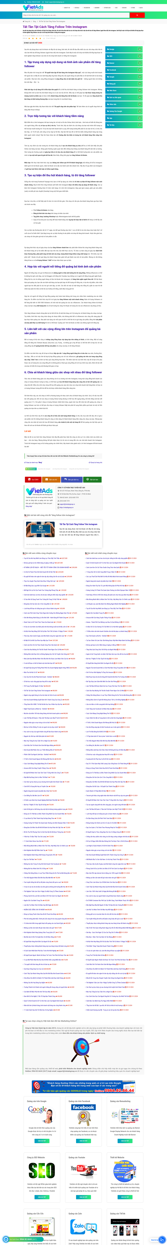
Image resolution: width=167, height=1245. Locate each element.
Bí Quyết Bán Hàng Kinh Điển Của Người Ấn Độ (40, 941)
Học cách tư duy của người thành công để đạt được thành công (45, 732)
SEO (115, 7)
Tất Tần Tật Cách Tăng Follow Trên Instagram (78, 524)
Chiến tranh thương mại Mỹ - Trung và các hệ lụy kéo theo (106, 1010)
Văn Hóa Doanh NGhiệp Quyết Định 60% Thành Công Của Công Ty (46, 700)
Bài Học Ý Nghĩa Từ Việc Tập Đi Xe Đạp (38, 805)
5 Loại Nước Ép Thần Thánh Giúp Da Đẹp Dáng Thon (42, 818)
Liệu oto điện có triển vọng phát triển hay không (104, 704)
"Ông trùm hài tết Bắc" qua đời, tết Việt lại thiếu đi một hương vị (108, 1005)
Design (123, 7)
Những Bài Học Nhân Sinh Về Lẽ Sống (38, 868)
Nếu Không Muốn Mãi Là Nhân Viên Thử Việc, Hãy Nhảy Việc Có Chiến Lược (49, 846)
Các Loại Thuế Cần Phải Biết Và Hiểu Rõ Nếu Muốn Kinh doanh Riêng (110, 576)
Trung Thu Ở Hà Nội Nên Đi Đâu (99, 955)
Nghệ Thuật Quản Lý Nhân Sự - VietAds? (38, 709)
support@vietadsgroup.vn (67, 504)
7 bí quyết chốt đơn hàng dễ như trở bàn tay (39, 964)
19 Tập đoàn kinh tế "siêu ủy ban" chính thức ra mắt (105, 736)
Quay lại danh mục (33, 462)
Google (76, 7)
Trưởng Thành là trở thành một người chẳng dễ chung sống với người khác (48, 987)
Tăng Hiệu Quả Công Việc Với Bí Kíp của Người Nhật (105, 649)
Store (132, 7)
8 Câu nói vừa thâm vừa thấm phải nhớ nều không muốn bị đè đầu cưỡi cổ (49, 627)
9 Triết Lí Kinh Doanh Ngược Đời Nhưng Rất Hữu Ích (42, 759)
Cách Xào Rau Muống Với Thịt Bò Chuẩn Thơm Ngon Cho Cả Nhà (46, 649)
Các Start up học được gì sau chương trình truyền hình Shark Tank (46, 782)
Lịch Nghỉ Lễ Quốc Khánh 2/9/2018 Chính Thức (104, 846)
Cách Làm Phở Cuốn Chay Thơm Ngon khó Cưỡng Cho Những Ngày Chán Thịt (50, 613)
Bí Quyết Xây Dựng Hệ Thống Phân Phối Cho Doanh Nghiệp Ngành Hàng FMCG (50, 668)
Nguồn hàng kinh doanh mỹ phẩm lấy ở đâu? (40, 791)
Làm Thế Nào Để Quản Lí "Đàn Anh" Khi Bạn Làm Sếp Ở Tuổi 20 (45, 718)
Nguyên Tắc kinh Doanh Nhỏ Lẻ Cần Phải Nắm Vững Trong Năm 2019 (110, 668)
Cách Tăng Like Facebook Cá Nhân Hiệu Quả (103, 709)
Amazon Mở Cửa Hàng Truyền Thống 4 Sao (39, 768)
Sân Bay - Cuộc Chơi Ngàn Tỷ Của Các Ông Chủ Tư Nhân (106, 932)
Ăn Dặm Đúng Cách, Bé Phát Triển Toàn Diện (103, 818)
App (109, 118)
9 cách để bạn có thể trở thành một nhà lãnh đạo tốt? (42, 663)
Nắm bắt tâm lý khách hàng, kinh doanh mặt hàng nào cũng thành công (47, 1005)
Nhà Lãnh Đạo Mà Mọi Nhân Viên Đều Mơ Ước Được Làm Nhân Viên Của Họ (49, 659)
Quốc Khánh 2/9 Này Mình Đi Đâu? (100, 791)
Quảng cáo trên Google (36, 1101)
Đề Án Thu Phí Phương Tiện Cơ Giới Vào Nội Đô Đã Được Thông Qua (47, 832)
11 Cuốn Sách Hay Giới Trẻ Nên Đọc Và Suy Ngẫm (41, 1010)
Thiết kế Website (117, 1157)
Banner (96, 7)
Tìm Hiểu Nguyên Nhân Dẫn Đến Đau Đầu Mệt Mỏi (41, 878)
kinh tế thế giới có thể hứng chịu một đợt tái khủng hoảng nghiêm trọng (47, 809)
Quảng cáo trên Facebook (79, 1101)
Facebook (86, 7)
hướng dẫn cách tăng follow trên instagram (79, 469)
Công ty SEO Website (36, 1157)
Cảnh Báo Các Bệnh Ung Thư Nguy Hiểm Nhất (103, 1001)
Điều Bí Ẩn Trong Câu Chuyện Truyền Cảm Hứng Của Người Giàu (108, 978)
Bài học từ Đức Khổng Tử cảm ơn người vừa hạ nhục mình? (44, 727)
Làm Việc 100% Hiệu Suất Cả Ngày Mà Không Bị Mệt (105, 891)
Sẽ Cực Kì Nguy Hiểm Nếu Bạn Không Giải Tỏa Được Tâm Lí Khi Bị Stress (111, 841)
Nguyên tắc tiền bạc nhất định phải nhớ (38, 736)
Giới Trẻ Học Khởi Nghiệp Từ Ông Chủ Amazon (103, 672)
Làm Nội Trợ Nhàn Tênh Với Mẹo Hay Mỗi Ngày (40, 905)
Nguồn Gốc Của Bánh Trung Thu (36, 900)
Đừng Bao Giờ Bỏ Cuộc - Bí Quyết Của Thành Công (104, 786)
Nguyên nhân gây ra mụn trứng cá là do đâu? (40, 722)
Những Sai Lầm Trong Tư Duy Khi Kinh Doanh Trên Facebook (44, 864)
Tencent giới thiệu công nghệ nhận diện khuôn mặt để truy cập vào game (111, 795)
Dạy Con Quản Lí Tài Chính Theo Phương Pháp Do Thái (106, 827)
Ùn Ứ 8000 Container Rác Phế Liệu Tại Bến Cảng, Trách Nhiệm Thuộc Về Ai (111, 900)
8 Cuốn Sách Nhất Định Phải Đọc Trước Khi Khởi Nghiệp (43, 951)
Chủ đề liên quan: (31, 469)
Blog (140, 7)
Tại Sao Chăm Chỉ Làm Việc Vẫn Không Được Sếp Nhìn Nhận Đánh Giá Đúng (112, 640)
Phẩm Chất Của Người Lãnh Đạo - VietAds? (39, 754)
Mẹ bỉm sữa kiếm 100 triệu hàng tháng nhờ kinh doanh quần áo (45, 713)
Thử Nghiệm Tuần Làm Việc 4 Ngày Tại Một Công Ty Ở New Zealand (46, 891)
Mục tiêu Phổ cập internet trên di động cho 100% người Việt (107, 873)
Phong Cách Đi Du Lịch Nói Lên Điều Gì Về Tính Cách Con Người (45, 896)
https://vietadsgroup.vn (66, 507)
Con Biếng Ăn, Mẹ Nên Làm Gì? (36, 795)
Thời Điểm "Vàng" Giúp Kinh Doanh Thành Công (104, 946)
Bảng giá (111, 84)
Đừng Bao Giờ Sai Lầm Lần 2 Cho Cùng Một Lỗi (41, 604)
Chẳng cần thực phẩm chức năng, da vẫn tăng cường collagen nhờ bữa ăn (111, 836)
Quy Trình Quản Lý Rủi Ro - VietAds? (100, 636)
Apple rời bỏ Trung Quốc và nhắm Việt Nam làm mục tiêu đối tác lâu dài (111, 654)
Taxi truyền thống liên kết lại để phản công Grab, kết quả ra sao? (45, 882)
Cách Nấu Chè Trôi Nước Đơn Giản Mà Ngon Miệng (41, 745)
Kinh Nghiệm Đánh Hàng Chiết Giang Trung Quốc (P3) (42, 855)
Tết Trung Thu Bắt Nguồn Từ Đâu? (36, 686)
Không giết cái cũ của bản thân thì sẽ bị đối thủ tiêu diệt (106, 914)
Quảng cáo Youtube (77, 1157)
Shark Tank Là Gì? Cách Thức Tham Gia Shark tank (42, 622)
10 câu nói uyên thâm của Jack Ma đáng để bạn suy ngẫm (107, 951)
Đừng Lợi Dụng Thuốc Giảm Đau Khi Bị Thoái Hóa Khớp (43, 914)
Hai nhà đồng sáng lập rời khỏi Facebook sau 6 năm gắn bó (107, 727)
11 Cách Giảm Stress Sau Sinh (36, 841)
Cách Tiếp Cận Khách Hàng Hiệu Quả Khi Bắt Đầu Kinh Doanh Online (47, 973)
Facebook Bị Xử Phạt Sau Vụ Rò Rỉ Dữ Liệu (102, 759)
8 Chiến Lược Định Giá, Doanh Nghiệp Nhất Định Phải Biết (43, 800)
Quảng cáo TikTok (117, 1213)
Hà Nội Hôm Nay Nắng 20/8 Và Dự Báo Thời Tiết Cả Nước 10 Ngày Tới (48, 631)
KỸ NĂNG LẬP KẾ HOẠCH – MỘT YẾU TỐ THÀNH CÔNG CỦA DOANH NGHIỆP (50, 567)
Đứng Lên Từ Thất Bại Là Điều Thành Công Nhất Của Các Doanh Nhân (47, 814)
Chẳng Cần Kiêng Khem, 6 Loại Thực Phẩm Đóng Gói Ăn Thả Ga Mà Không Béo (50, 873)
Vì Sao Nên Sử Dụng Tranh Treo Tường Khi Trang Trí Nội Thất (45, 599)
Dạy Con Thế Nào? (32, 859)
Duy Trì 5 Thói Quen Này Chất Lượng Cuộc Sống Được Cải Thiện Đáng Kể (111, 763)
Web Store (111, 91)
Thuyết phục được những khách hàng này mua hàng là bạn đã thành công (48, 946)
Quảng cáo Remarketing (120, 1101)
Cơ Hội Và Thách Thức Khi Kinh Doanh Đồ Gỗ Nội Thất (43, 572)
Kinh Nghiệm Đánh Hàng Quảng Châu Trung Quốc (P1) (43, 932)
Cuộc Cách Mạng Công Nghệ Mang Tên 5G (39, 763)
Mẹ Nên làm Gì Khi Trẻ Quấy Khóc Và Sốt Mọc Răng (42, 937)
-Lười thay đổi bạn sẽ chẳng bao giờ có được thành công (44, 608)
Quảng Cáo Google (114, 111)
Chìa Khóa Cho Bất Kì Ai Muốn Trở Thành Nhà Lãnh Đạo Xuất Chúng (46, 978)
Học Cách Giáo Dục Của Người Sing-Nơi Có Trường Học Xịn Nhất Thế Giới (111, 996)
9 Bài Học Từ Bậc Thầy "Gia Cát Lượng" (38, 836)
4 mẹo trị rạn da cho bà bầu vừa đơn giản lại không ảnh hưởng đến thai (47, 887)
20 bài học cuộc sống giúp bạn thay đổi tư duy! (40, 681)
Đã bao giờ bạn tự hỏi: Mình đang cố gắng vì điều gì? (43, 563)
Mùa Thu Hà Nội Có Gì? (33, 672)
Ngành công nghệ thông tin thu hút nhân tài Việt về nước (43, 695)
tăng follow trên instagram (44, 469)
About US (66, 7)
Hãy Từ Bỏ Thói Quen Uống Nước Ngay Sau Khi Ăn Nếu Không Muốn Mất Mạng (113, 928)
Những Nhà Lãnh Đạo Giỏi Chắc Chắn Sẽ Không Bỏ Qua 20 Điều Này (110, 750)
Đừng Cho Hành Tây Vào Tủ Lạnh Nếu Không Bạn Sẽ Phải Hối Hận (109, 586)
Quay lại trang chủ (95, 462)
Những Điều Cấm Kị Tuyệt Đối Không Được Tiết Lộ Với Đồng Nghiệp (109, 700)
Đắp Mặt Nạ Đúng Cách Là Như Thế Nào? (39, 777)
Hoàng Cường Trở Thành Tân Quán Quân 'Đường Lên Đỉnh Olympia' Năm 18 (49, 823)
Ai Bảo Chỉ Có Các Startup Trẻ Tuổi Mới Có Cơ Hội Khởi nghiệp (108, 627)
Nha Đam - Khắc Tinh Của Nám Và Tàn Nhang (103, 937)
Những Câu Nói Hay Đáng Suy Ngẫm (37, 982)
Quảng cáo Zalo (75, 1213)
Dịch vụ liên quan (114, 97)
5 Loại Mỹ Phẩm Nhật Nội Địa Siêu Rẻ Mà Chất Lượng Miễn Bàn (45, 960)
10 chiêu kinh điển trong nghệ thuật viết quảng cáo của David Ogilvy (47, 923)
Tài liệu (110, 125)
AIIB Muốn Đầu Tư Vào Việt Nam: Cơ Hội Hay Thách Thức (106, 859)
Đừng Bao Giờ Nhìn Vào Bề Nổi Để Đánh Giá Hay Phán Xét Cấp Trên (46, 827)
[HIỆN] (40, 43)
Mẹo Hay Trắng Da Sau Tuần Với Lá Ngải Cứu (40, 741)
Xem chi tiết (42, 1141)
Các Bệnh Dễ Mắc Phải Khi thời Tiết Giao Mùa (40, 992)
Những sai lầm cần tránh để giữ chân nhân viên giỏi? (42, 928)
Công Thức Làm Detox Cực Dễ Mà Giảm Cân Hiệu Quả (105, 882)
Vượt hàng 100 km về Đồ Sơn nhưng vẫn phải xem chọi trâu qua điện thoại (111, 595)
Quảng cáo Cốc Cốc (35, 1213)
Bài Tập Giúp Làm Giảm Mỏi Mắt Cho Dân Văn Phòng (105, 681)
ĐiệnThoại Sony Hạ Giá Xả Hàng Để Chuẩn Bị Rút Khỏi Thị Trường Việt (110, 677)
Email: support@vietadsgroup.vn (53, 2)
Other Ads (107, 7)
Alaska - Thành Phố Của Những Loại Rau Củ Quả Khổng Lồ (107, 622)
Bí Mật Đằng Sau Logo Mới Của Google (39, 586)
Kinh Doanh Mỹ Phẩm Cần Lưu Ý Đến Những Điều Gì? (42, 750)
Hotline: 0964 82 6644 (32, 2)
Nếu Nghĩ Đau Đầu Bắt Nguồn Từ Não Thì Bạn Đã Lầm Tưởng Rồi (109, 905)
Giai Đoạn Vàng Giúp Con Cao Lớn (37, 969)
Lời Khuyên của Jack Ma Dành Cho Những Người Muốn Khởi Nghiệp (110, 604)
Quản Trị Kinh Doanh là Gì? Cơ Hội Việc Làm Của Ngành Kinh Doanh (46, 1001)
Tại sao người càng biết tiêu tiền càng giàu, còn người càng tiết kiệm (110, 805)
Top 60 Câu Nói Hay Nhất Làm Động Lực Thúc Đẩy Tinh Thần (45, 558)
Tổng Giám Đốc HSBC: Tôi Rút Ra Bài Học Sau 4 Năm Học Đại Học (46, 704)
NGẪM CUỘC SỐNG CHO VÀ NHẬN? (37, 909)
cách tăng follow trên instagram (59, 469)
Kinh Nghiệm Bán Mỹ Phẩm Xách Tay (37, 850)
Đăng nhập (29, 506)
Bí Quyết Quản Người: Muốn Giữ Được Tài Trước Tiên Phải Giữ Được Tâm (48, 955)
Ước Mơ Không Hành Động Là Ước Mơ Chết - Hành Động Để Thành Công (48, 617)
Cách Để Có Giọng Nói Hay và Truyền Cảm (39, 786)
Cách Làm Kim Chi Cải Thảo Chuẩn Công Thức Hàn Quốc (44, 645)
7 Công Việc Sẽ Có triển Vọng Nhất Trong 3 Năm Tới (105, 572)
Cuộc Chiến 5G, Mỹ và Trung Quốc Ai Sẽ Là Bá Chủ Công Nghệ (108, 718)
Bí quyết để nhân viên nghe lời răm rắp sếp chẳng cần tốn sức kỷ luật (47, 576)
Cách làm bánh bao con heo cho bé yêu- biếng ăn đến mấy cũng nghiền (48, 595)
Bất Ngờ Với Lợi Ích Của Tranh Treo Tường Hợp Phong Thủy (44, 590)
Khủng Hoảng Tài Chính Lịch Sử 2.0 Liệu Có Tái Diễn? (105, 823)
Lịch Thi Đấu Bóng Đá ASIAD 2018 (100, 732)
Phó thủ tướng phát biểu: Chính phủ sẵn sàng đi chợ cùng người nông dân (48, 919)
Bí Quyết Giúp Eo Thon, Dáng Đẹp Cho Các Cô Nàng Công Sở (107, 832)
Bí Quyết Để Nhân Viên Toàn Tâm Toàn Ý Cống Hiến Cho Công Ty (45, 773)
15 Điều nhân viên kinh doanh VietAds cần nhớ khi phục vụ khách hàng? (111, 631)
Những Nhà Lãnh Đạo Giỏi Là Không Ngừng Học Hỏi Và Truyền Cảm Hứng (48, 654)
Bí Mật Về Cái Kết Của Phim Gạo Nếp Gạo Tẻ (40, 640)
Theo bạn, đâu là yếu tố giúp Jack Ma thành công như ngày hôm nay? (47, 636)
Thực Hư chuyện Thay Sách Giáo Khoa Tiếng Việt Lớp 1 (43, 581)
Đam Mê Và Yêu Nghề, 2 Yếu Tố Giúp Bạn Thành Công (42, 996)
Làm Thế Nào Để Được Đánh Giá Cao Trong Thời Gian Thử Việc (108, 686)
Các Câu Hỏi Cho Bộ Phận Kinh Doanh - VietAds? (41, 677)
